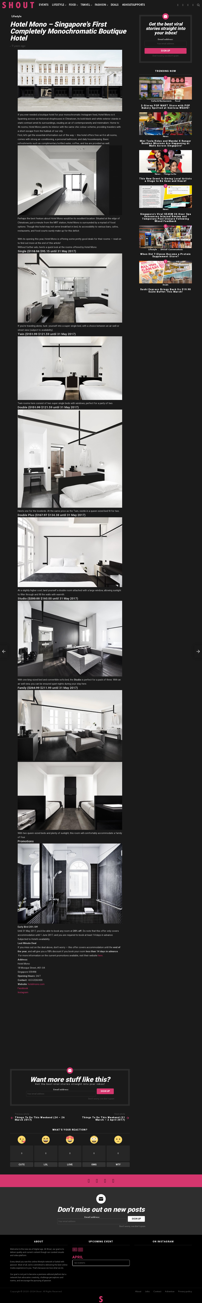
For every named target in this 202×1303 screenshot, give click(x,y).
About (138, 1292)
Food (72, 5)
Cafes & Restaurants (161, 101)
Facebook (23, 988)
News (165, 136)
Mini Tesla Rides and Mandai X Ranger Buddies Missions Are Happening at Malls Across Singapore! (165, 143)
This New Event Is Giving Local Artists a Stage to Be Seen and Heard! (165, 179)
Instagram (23, 992)
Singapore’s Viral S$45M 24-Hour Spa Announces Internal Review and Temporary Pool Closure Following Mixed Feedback (165, 218)
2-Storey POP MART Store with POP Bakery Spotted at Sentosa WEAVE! (165, 106)
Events (43, 5)
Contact (157, 1292)
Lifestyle (58, 5)
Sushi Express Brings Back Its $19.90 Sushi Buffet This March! (165, 290)
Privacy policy (185, 1292)
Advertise (169, 1292)
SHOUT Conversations (171, 250)
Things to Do (170, 174)
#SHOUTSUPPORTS (133, 5)
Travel (85, 5)
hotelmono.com (36, 984)
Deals (115, 5)
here (100, 955)
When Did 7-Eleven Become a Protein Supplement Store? (165, 255)
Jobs (147, 1292)
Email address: (61, 1093)
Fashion (100, 5)
